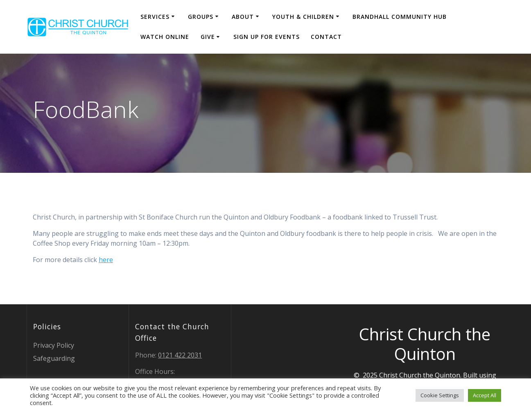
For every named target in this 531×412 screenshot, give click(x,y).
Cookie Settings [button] (439, 395)
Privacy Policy (53, 345)
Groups (200, 16)
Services (154, 16)
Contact (326, 37)
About (243, 16)
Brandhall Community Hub (399, 16)
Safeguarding (54, 358)
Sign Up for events (266, 37)
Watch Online (164, 37)
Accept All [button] (484, 395)
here (106, 259)
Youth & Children (303, 16)
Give (208, 37)
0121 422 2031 (180, 355)
